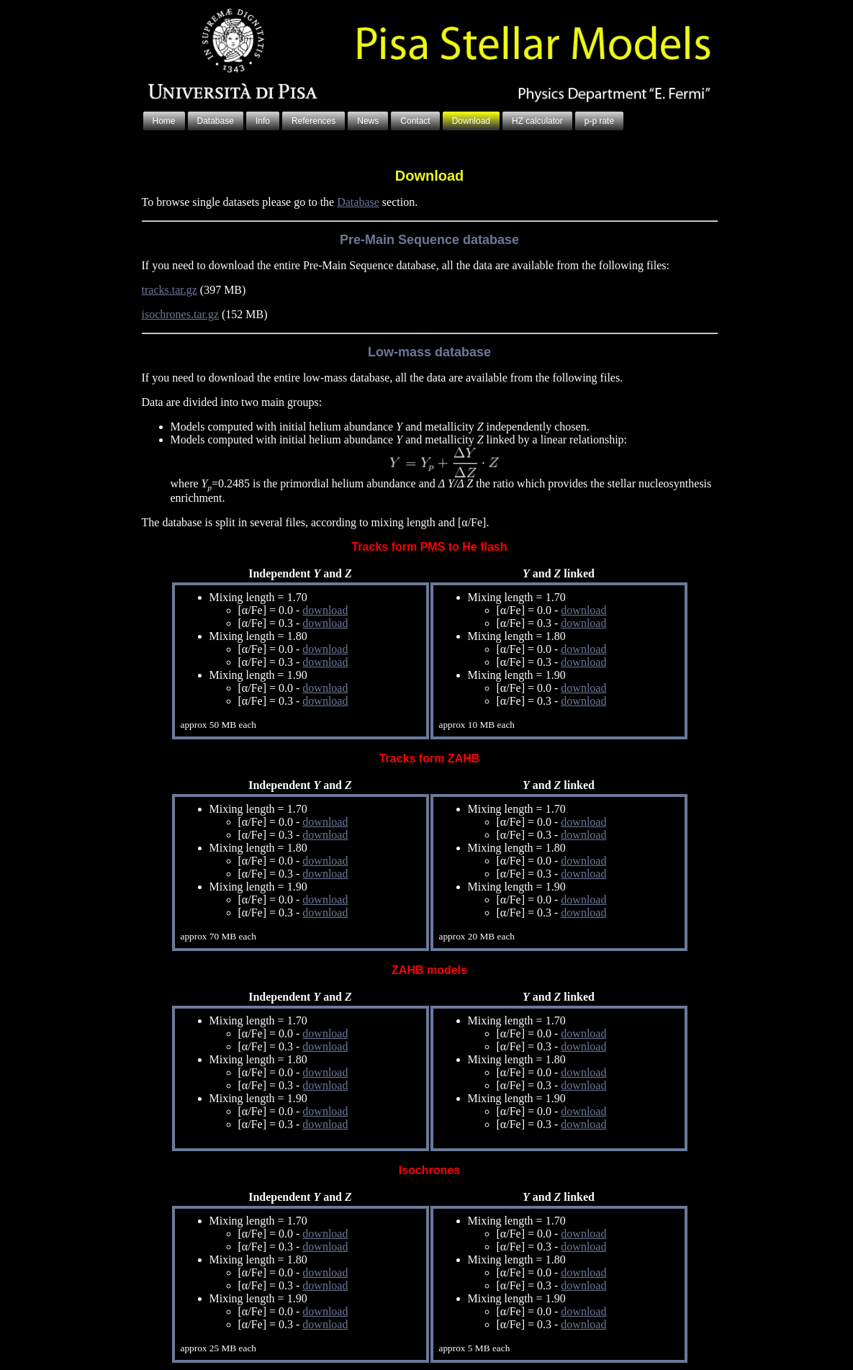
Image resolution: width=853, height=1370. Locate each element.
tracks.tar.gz (169, 290)
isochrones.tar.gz (181, 314)
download (325, 610)
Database (358, 202)
